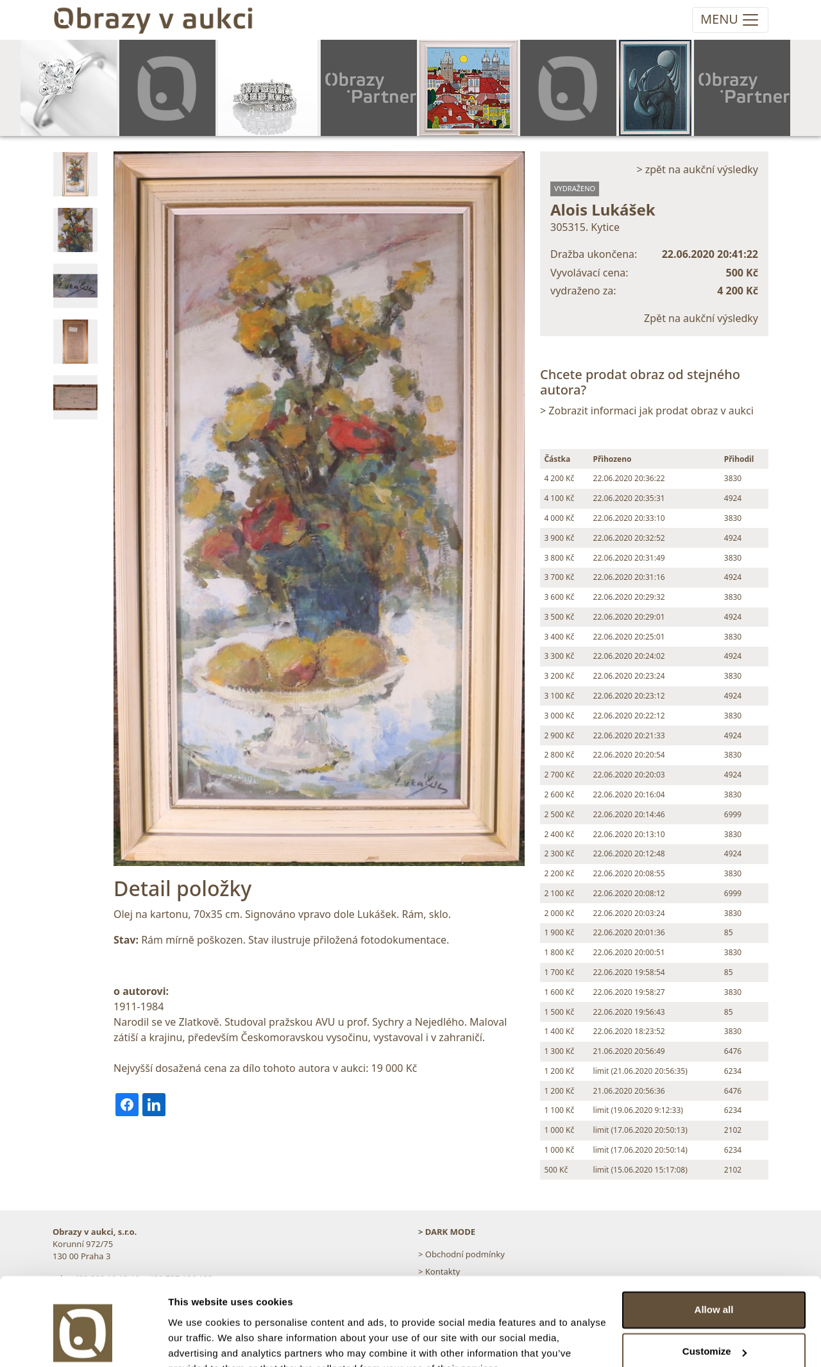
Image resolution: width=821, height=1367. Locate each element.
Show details (198, 1341)
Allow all (714, 1247)
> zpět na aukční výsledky (697, 169)
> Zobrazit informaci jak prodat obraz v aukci (647, 410)
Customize (714, 1289)
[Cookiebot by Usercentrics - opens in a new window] (83, 1342)
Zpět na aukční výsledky (701, 318)
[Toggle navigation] (730, 20)
